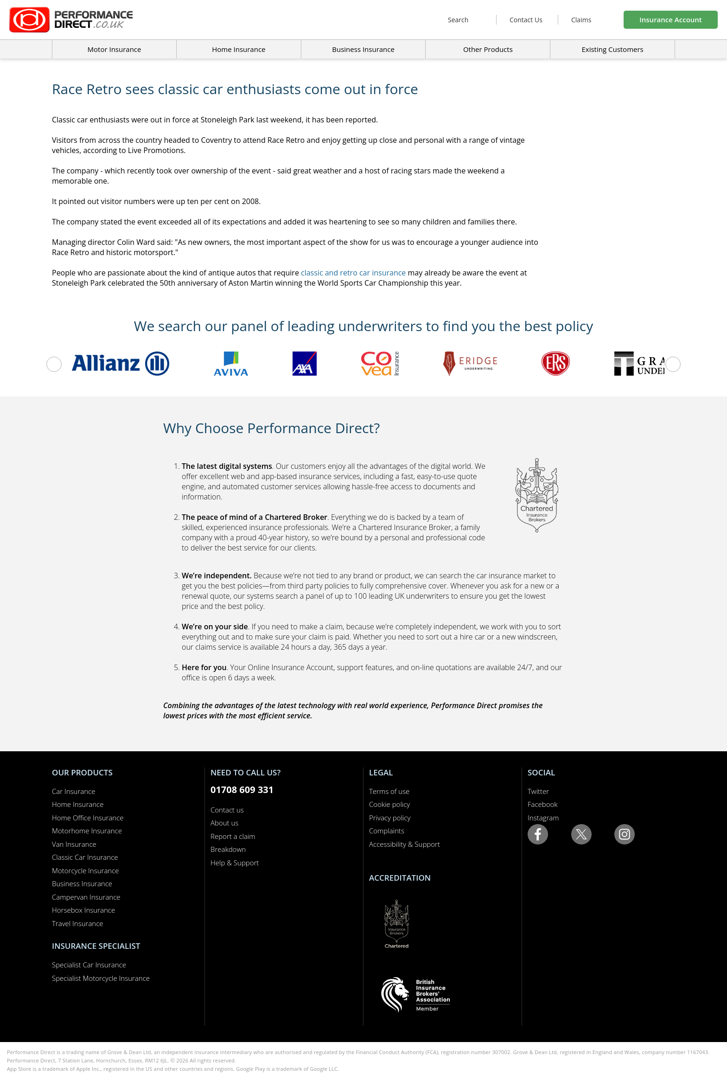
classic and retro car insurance (353, 273)
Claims (581, 19)
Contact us (227, 809)
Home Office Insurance (88, 817)
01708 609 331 (242, 789)
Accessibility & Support (404, 844)
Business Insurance (363, 49)
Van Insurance (74, 844)
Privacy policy (389, 817)
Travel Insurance (77, 923)
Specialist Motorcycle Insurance (101, 978)
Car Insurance (73, 791)
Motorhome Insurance (87, 830)
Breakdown (228, 849)
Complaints (386, 830)
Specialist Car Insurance (89, 964)
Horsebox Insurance (83, 910)
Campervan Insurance (86, 897)
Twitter (538, 791)
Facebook (543, 804)
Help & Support (234, 862)
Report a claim (232, 836)
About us (224, 822)
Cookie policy (389, 804)
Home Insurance (77, 804)
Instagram (543, 817)
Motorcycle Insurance (85, 870)
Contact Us (526, 19)
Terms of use (389, 791)
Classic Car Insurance (85, 857)
